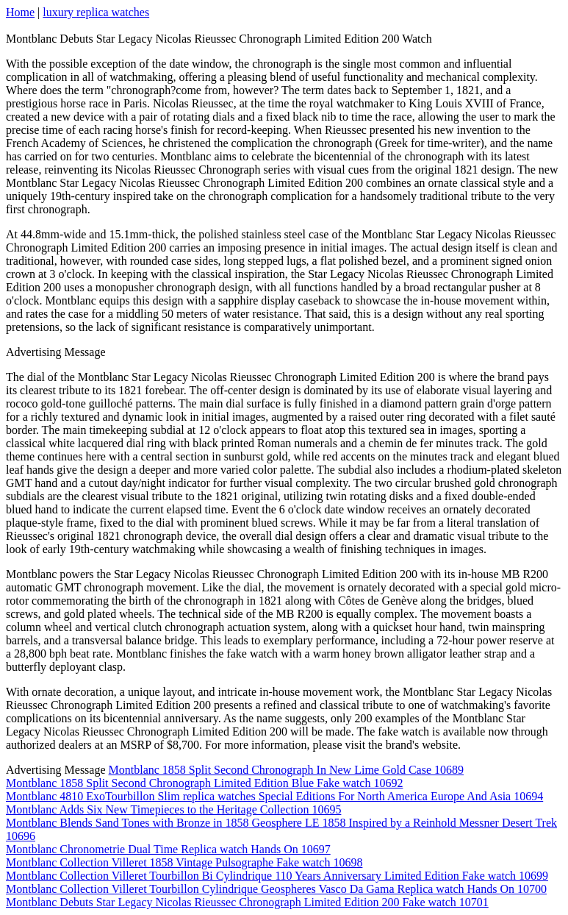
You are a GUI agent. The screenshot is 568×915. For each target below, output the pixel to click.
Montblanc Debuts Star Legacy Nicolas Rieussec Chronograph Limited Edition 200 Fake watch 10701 (247, 902)
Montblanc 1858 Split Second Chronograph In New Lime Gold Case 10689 (286, 769)
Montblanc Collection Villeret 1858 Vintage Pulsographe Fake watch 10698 (184, 862)
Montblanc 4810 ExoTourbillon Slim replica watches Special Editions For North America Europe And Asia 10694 (274, 796)
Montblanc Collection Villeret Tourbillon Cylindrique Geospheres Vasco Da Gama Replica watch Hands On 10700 (276, 889)
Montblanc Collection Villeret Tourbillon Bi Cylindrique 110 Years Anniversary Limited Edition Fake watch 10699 (277, 875)
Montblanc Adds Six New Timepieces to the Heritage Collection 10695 (173, 809)
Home (20, 12)
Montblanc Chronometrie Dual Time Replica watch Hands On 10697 (168, 849)
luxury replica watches (96, 12)
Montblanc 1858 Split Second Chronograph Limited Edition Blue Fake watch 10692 (204, 783)
